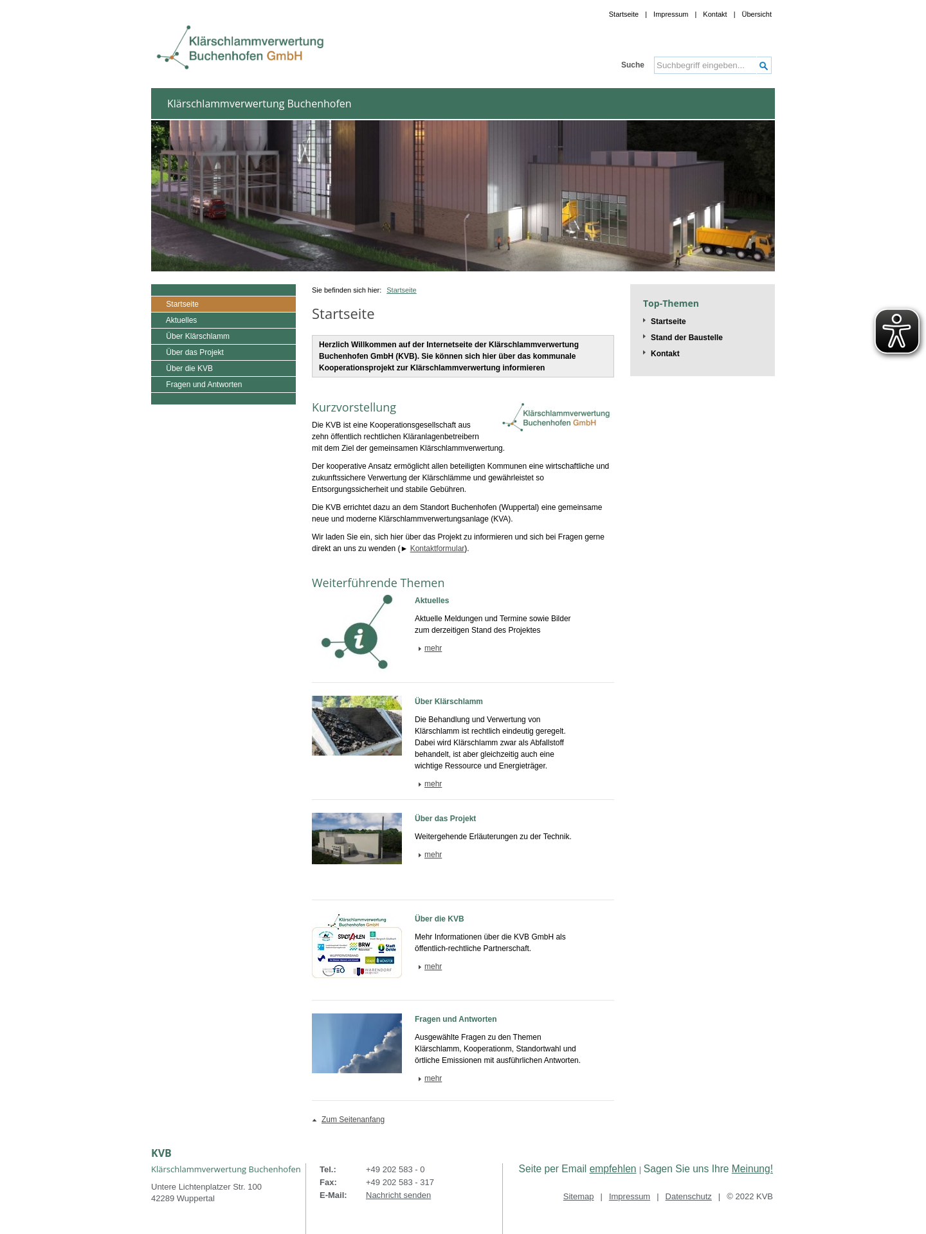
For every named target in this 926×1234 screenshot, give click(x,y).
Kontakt (715, 14)
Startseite (624, 14)
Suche (632, 64)
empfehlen (613, 1168)
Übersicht (757, 14)
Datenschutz (689, 1196)
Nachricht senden (398, 1195)
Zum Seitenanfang (353, 1119)
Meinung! (752, 1168)
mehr (433, 648)
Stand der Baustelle (687, 337)
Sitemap (578, 1196)
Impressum (670, 14)
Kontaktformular (437, 548)
